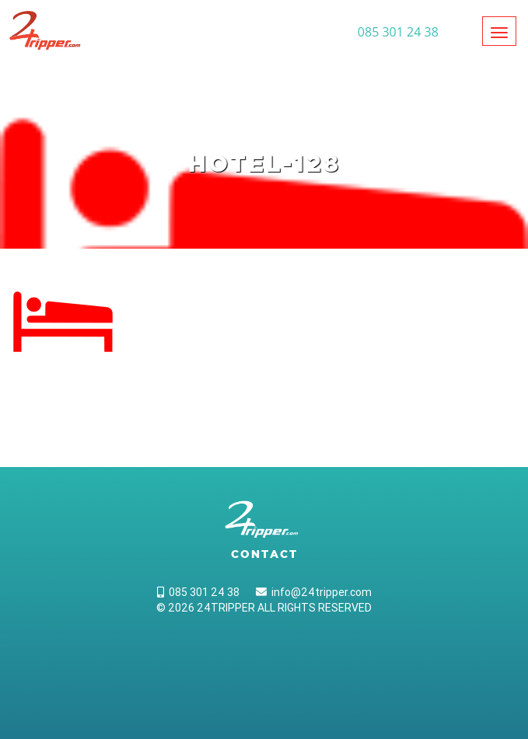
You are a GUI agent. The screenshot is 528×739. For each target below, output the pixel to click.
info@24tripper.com (314, 592)
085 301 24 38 (198, 592)
